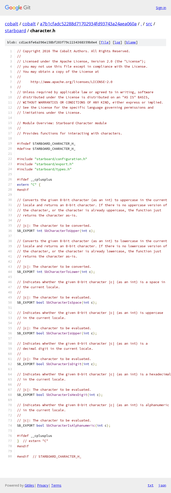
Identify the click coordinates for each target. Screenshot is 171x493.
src (149, 24)
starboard (15, 30)
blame (131, 42)
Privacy (42, 485)
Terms (56, 485)
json (162, 485)
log (117, 42)
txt (150, 485)
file (105, 42)
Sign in (161, 7)
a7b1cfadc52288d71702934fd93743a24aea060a (88, 24)
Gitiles (29, 485)
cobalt (11, 24)
